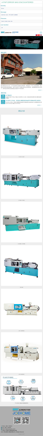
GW (23, 434)
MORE (40, 90)
